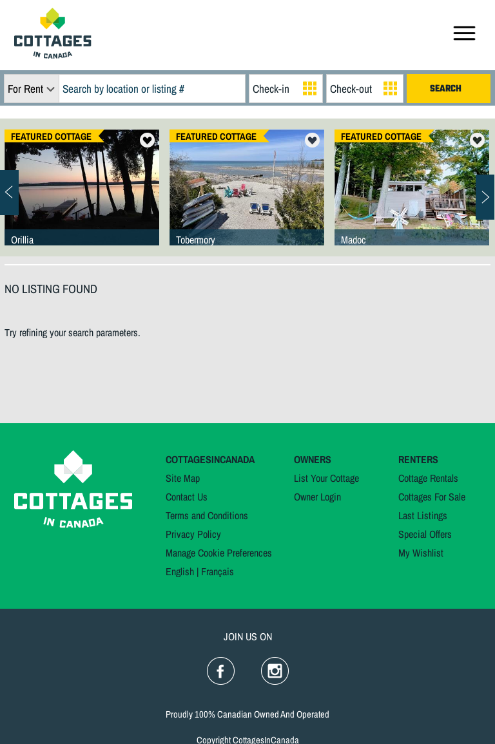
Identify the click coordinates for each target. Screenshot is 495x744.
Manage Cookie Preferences (219, 553)
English (180, 571)
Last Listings (422, 515)
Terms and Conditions (207, 515)
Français (217, 571)
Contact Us (187, 497)
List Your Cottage (326, 478)
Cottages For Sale (431, 497)
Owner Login (317, 497)
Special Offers (425, 534)
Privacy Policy (193, 534)
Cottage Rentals (428, 478)
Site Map (183, 478)
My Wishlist (420, 553)
